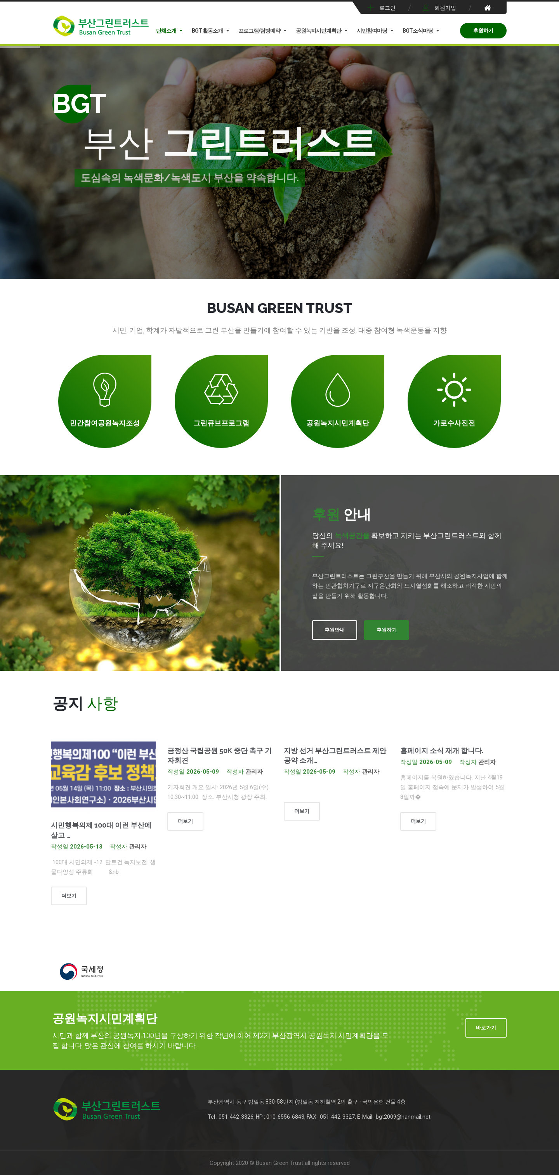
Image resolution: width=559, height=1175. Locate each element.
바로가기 (486, 1028)
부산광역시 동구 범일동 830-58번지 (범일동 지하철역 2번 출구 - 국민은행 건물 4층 (307, 1102)
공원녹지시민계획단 (318, 31)
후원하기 (483, 30)
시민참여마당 (372, 31)
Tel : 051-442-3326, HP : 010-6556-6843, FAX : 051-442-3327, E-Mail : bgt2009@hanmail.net (319, 1117)
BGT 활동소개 (207, 31)
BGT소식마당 (418, 31)
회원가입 (445, 8)
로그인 (387, 8)
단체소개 (166, 31)
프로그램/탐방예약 (259, 31)
